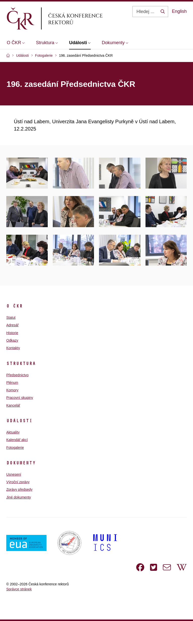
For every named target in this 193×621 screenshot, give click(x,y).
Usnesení (13, 474)
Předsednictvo (17, 375)
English (179, 11)
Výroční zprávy (18, 482)
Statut (11, 318)
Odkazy (12, 340)
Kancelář (13, 405)
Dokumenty (21, 463)
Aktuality (13, 432)
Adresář (12, 325)
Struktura (21, 363)
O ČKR (14, 306)
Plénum (12, 383)
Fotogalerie (15, 448)
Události (19, 420)
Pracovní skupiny (19, 398)
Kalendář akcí (17, 440)
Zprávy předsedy (19, 489)
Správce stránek (19, 589)
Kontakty (13, 348)
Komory (12, 390)
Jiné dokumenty (18, 497)
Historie (12, 333)
